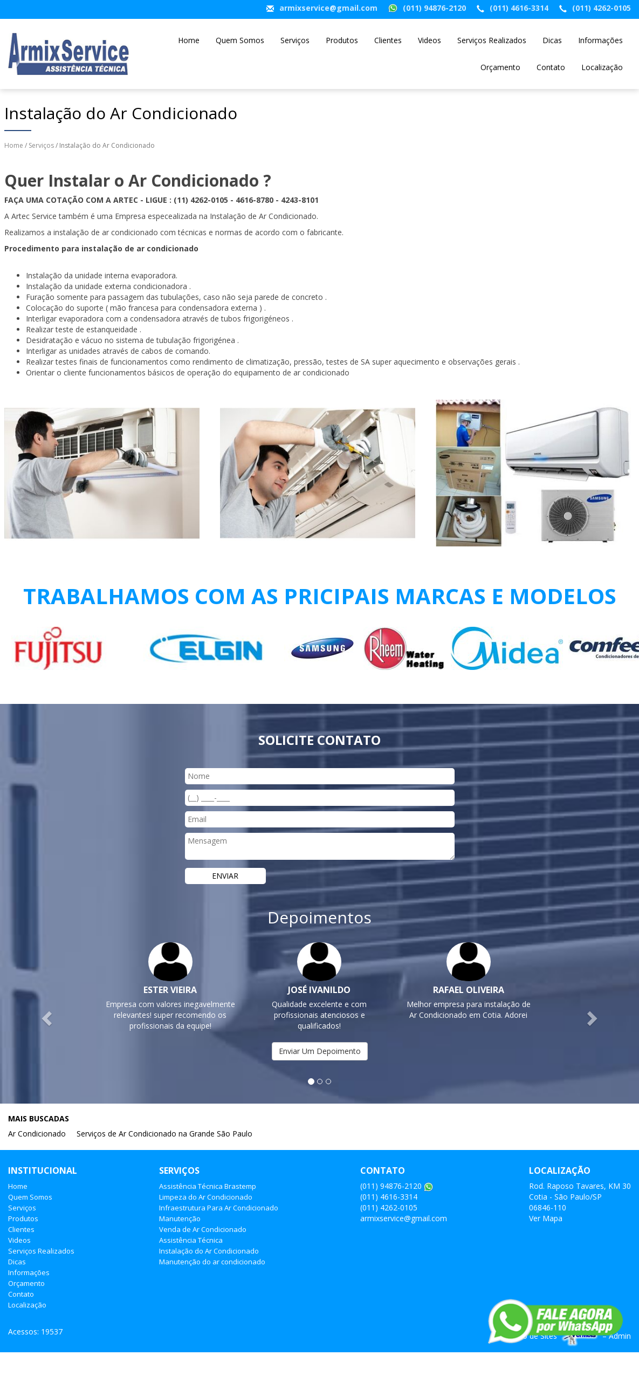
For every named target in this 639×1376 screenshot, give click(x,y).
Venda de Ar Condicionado (202, 1229)
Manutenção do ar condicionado (212, 1262)
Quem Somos (240, 40)
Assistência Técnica (191, 1240)
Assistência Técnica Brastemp (207, 1186)
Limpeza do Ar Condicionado (205, 1197)
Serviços (295, 40)
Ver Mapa (545, 1218)
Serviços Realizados (491, 40)
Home (189, 40)
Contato (551, 67)
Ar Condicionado (37, 1133)
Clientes (388, 40)
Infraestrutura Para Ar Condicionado (218, 1208)
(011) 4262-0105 (601, 8)
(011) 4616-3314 (519, 8)
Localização (602, 67)
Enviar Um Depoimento (320, 1051)
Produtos (342, 40)
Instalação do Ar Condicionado (209, 1251)
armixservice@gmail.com (328, 8)
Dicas (552, 40)
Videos (429, 40)
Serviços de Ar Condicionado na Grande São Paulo (164, 1133)
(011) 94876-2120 (434, 8)
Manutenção (180, 1218)
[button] (48, 1018)
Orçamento (500, 67)
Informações (600, 40)
